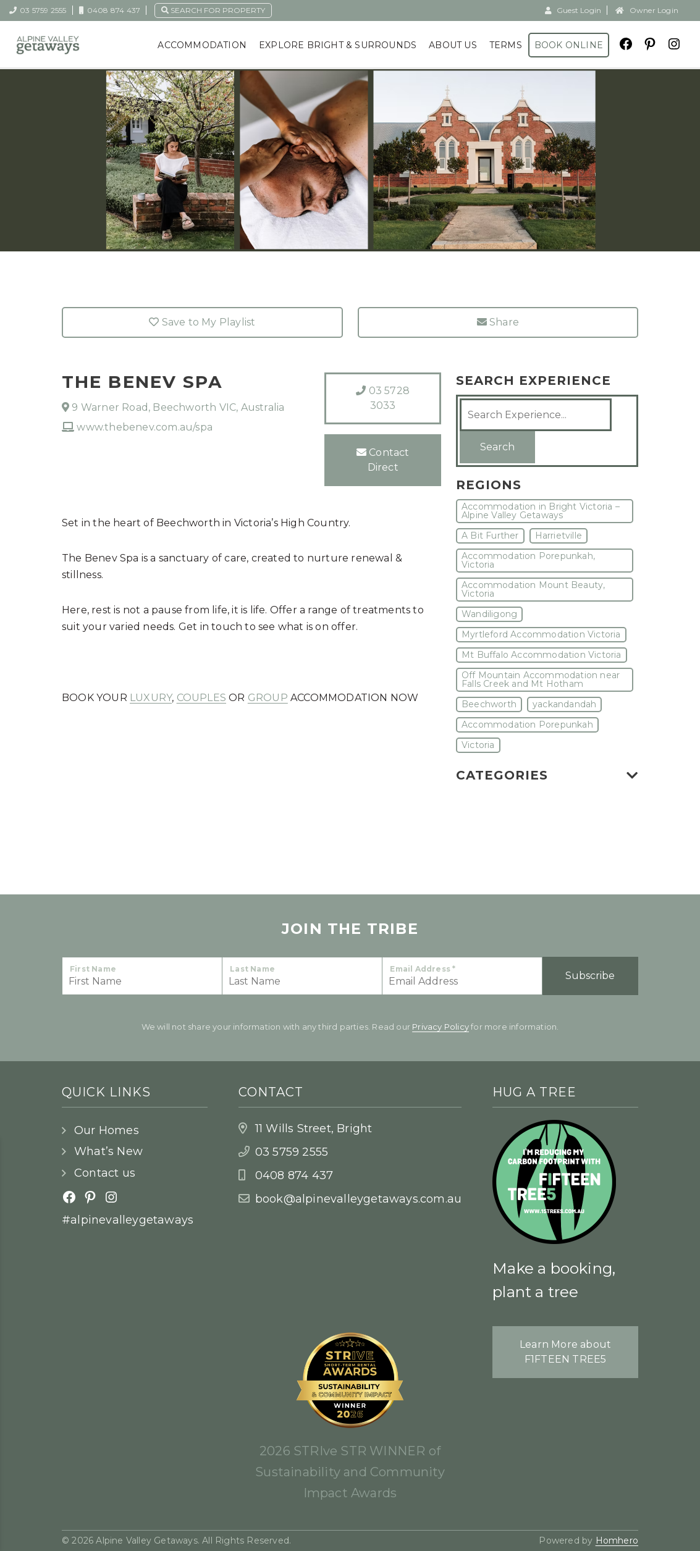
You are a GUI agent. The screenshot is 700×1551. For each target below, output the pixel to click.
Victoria (478, 744)
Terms (505, 45)
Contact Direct (383, 460)
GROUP (268, 698)
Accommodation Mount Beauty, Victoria (533, 589)
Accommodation (202, 45)
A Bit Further (490, 535)
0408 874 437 (110, 10)
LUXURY (151, 698)
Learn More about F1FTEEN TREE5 (565, 1352)
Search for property (213, 10)
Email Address (422, 968)
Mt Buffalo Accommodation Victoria (542, 654)
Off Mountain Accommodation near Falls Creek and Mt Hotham (541, 679)
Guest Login (573, 10)
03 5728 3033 (383, 398)
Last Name (252, 968)
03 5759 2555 (38, 10)
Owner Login (646, 10)
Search (497, 447)
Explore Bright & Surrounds (337, 45)
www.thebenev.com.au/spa (137, 427)
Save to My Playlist (202, 322)
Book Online (568, 45)
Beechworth (489, 704)
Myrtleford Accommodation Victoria (541, 634)
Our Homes (106, 1130)
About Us (453, 45)
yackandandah (564, 704)
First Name (93, 968)
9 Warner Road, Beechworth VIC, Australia (173, 407)
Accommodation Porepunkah (527, 724)
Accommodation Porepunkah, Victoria (528, 560)
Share (498, 322)
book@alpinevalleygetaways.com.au (358, 1199)
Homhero (617, 1540)
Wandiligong (489, 614)
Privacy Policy (440, 1027)
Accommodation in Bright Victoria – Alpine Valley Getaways (541, 511)
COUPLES (201, 698)
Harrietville (558, 535)
